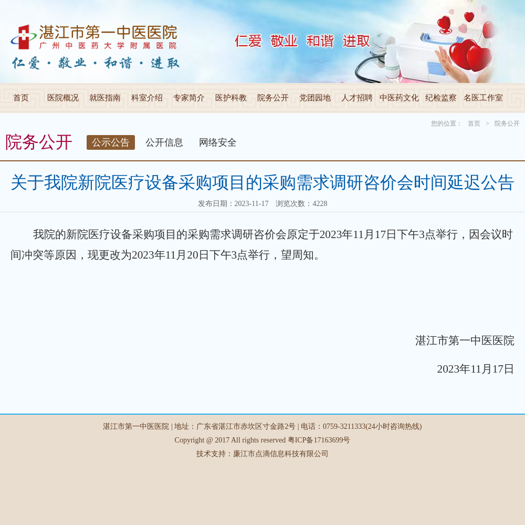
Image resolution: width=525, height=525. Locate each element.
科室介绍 (147, 98)
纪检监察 (441, 98)
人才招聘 (357, 98)
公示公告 (111, 142)
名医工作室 (483, 98)
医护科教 (231, 98)
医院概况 (63, 98)
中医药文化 (399, 98)
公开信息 (164, 142)
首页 (21, 98)
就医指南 (105, 98)
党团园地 (315, 98)
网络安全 (218, 142)
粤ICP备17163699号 (319, 440)
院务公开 (273, 98)
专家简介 (189, 98)
